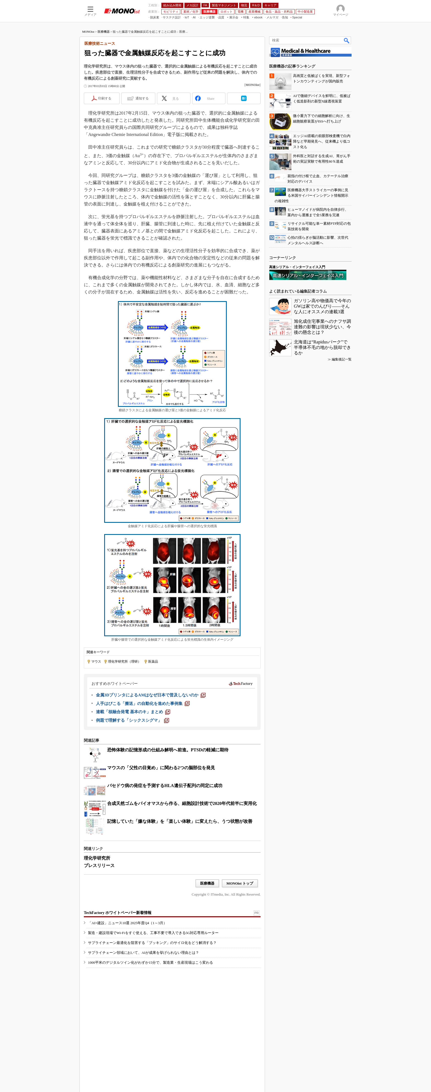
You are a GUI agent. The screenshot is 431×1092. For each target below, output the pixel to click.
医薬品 (153, 661)
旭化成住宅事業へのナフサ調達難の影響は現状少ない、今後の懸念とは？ (322, 327)
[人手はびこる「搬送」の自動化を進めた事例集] (143, 703)
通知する (142, 98)
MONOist (88, 31)
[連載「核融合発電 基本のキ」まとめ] (133, 712)
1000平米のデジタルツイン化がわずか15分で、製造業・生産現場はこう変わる (150, 962)
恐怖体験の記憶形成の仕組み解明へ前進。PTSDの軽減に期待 (167, 750)
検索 (347, 40)
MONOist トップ (239, 883)
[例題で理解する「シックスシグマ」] (132, 720)
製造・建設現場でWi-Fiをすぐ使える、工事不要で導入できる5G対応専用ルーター (153, 933)
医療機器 (104, 31)
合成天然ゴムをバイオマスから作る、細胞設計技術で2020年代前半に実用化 (182, 803)
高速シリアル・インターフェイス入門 (297, 267)
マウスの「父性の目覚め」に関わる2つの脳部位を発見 (161, 767)
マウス (96, 661)
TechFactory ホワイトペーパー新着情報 (117, 913)
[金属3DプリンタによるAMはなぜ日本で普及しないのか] (151, 695)
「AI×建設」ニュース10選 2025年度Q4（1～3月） (127, 923)
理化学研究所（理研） (124, 661)
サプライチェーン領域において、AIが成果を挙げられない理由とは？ (143, 953)
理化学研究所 (97, 858)
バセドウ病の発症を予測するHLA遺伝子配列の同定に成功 (164, 785)
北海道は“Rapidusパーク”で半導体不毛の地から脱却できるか (322, 347)
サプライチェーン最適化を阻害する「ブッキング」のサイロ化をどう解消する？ (152, 943)
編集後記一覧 (342, 359)
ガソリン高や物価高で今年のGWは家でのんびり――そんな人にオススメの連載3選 (322, 306)
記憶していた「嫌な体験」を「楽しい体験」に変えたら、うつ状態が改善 (179, 821)
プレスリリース (99, 865)
